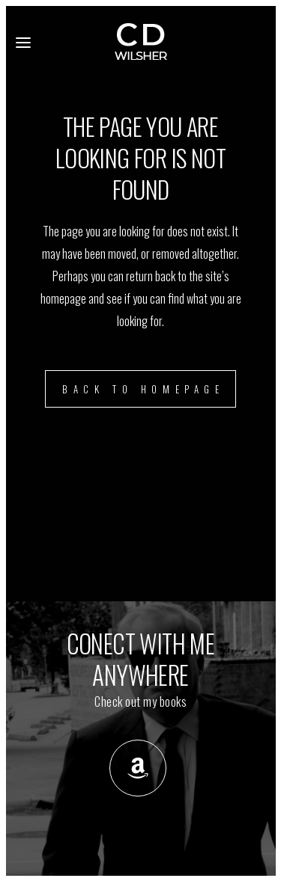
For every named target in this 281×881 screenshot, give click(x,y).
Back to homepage (143, 388)
